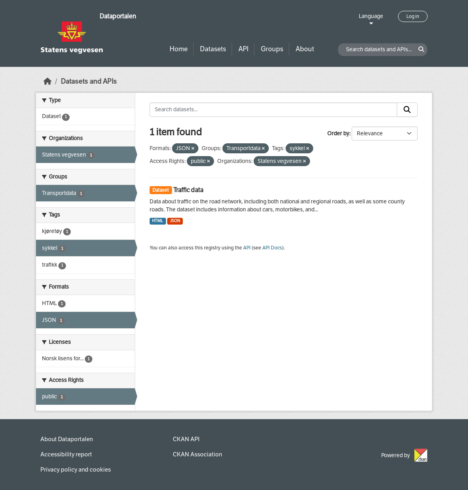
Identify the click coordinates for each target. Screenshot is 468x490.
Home (179, 49)
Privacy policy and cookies (75, 469)
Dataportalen (118, 16)
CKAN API (186, 439)
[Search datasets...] (274, 109)
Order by (338, 133)
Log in (412, 16)
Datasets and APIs (89, 81)
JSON (175, 220)
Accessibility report (66, 454)
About (305, 49)
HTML (157, 220)
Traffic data (188, 190)
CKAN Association (197, 454)
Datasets (213, 49)
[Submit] (407, 109)
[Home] (48, 81)
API (243, 49)
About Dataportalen (66, 439)
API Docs (272, 248)
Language (371, 16)
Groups (272, 49)
